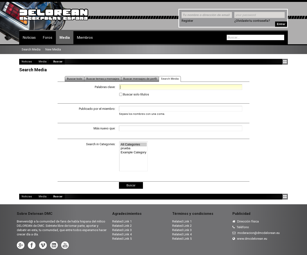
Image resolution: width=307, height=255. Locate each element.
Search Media (170, 78)
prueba (133, 148)
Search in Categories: (100, 144)
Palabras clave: (105, 87)
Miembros (85, 37)
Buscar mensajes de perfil (140, 78)
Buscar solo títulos (134, 94)
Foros (47, 37)
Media (64, 37)
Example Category (133, 152)
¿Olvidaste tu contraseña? (252, 20)
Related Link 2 (122, 225)
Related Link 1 (122, 221)
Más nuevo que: (104, 128)
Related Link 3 (122, 230)
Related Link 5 (122, 238)
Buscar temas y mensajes (102, 78)
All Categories (133, 145)
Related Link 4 (122, 234)
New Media (53, 49)
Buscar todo (74, 78)
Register (187, 20)
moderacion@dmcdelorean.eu (256, 233)
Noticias (29, 37)
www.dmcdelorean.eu (249, 238)
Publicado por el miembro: (97, 109)
